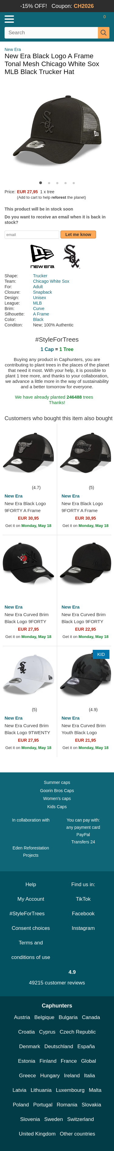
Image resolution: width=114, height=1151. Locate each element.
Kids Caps (57, 806)
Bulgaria (68, 1017)
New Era (13, 49)
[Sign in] (80, 19)
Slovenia (30, 1119)
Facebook (83, 913)
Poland (21, 1105)
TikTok (83, 899)
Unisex (39, 297)
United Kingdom (37, 1134)
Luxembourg (70, 1090)
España (86, 1046)
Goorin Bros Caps (57, 790)
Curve (38, 308)
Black (38, 319)
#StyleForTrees (30, 913)
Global (88, 1061)
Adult (38, 286)
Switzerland (80, 1119)
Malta (95, 1090)
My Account (30, 899)
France (69, 1061)
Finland (48, 1061)
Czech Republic (78, 1032)
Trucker (40, 275)
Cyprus (47, 1032)
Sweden (53, 1119)
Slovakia (91, 1105)
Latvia (19, 1090)
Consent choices (31, 928)
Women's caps (57, 798)
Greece (27, 1075)
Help (31, 884)
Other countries (77, 1134)
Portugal (42, 1105)
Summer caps (57, 782)
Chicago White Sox (51, 281)
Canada (91, 1017)
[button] (40, 182)
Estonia (26, 1061)
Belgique (44, 1017)
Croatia (26, 1032)
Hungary (50, 1075)
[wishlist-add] (43, 475)
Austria (22, 1017)
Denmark (29, 1046)
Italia (89, 1075)
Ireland (72, 1075)
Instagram (83, 928)
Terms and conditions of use (30, 950)
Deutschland (58, 1046)
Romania (67, 1105)
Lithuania (41, 1090)
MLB (37, 303)
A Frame (41, 314)
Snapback (42, 292)
